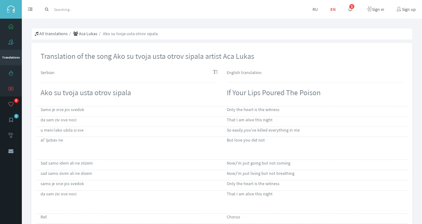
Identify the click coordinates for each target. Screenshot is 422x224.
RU (315, 9)
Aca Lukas (85, 33)
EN (333, 9)
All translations (51, 33)
